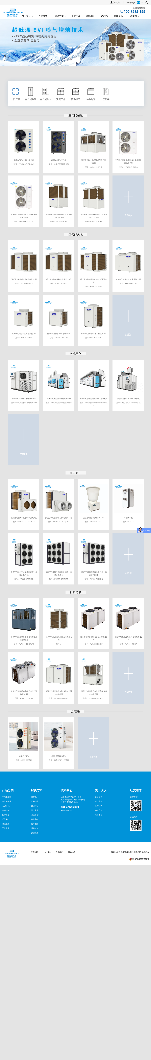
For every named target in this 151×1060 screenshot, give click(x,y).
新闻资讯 (118, 16)
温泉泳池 (35, 828)
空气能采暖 (75, 115)
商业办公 (35, 819)
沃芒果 (75, 711)
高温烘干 (75, 473)
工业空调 (76, 16)
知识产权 (98, 810)
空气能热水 (75, 234)
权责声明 (34, 852)
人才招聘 (47, 852)
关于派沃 (26, 16)
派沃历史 (98, 797)
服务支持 (104, 16)
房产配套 (35, 824)
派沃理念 (98, 801)
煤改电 (34, 797)
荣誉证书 (98, 806)
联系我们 (59, 852)
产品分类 (43, 16)
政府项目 (35, 806)
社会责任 (98, 815)
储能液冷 (90, 16)
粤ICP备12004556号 (140, 859)
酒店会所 (35, 815)
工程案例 (132, 16)
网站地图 (72, 852)
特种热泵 (75, 592)
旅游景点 (35, 833)
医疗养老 (35, 810)
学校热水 (35, 801)
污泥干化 (75, 353)
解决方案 (59, 16)
